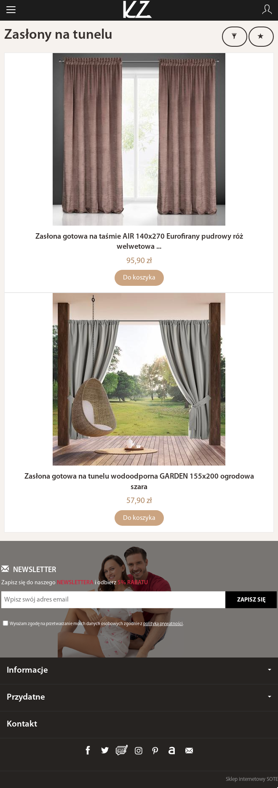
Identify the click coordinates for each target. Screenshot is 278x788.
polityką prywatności (163, 624)
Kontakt (22, 724)
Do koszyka (139, 277)
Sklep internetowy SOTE (252, 779)
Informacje (139, 670)
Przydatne (139, 697)
